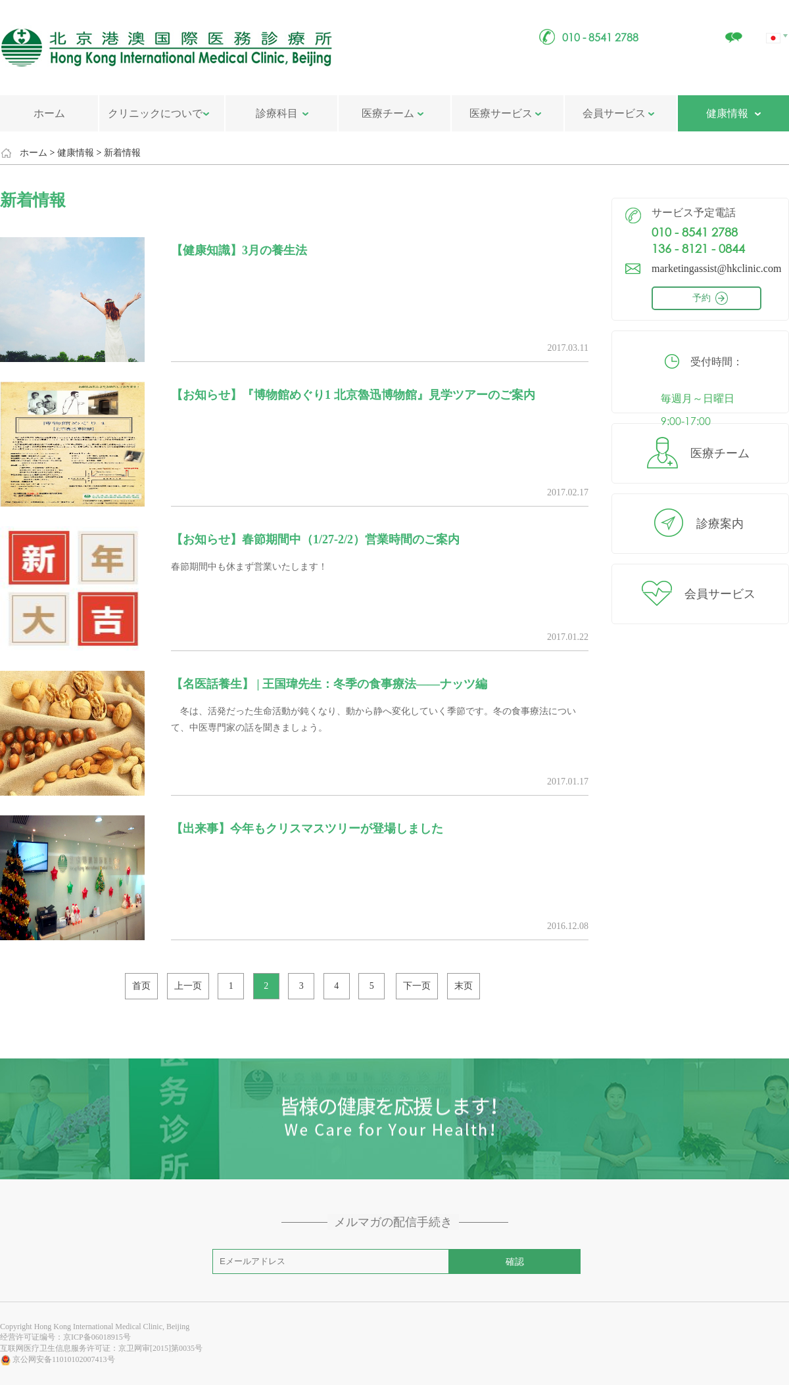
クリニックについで (733, 30)
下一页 (417, 986)
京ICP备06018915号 (97, 1337)
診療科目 (277, 113)
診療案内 (720, 523)
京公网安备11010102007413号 (57, 1359)
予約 (721, 298)
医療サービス (501, 113)
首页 (141, 986)
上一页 (188, 986)
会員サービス (614, 113)
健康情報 (727, 113)
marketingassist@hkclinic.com (716, 268)
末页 (463, 986)
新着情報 (122, 153)
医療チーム (388, 113)
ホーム (49, 113)
